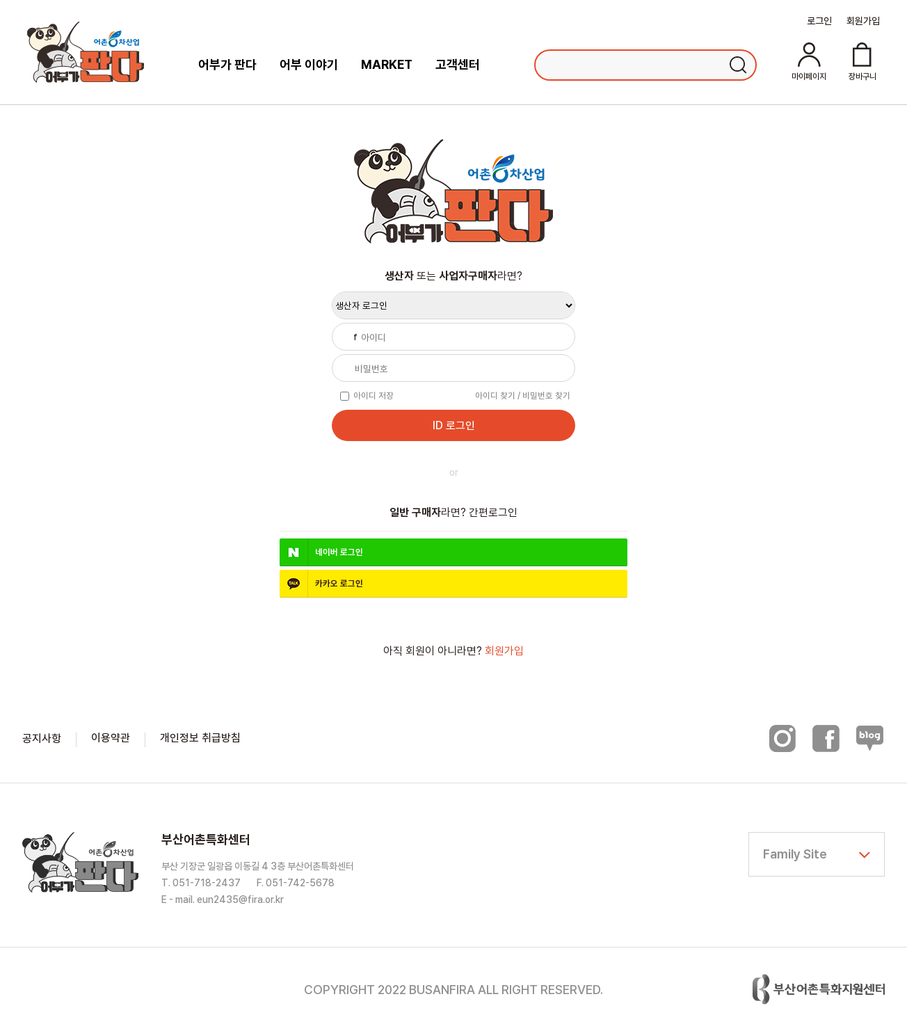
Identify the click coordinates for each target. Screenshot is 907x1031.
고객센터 (457, 64)
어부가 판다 (227, 64)
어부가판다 (85, 52)
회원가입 (863, 20)
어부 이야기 (309, 64)
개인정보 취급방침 (200, 737)
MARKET (386, 64)
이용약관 (110, 737)
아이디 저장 (373, 395)
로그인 (819, 20)
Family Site (795, 854)
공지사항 (41, 738)
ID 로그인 (454, 425)
